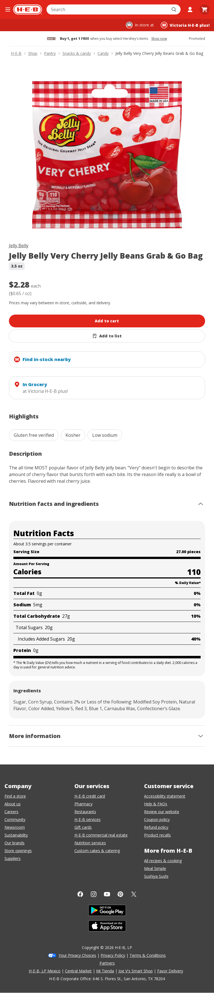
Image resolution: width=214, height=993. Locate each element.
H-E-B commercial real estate (101, 835)
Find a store (15, 796)
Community (14, 819)
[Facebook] (80, 894)
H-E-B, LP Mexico (44, 971)
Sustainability (16, 835)
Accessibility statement (164, 796)
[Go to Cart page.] (205, 9)
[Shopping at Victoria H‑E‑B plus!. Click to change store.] (185, 25)
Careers (11, 811)
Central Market (78, 971)
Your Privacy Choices (77, 955)
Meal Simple (155, 868)
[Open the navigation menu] (7, 9)
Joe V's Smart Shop (135, 971)
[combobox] (107, 9)
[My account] (190, 9)
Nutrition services (90, 842)
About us (12, 803)
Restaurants (85, 811)
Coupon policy (157, 819)
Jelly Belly (18, 245)
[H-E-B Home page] (27, 9)
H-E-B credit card (89, 796)
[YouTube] (107, 894)
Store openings (18, 850)
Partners (107, 963)
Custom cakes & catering (97, 850)
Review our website (161, 811)
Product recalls (157, 835)
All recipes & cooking (163, 860)
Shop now (159, 38)
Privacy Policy (113, 955)
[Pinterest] (120, 894)
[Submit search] (174, 9)
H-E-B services (87, 819)
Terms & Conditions (148, 955)
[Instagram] (93, 894)
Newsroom (14, 827)
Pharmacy (83, 803)
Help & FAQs (155, 803)
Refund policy (156, 827)
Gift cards (83, 827)
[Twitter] (134, 894)
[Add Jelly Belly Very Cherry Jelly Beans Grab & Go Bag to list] (107, 336)
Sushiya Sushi (156, 876)
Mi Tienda (105, 971)
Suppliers (12, 858)
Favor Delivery (170, 971)
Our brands (14, 842)
